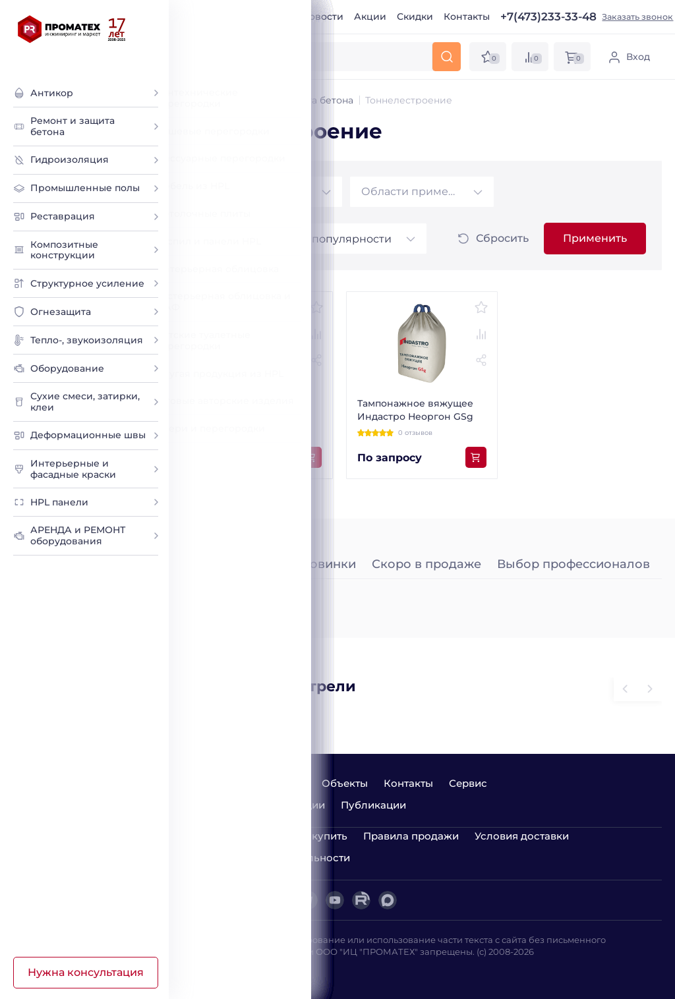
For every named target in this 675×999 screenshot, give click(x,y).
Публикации (373, 805)
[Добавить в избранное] (316, 307)
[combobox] (269, 192)
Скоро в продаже (426, 564)
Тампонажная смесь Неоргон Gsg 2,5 (242, 409)
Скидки (415, 16)
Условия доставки (522, 836)
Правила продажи (411, 836)
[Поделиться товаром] (316, 360)
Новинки (328, 564)
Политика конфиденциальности (266, 857)
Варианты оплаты (228, 836)
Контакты (467, 16)
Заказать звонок (637, 17)
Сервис (468, 783)
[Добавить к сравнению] (316, 334)
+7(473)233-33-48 (548, 16)
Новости (322, 16)
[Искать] (446, 56)
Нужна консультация (86, 972)
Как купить (318, 836)
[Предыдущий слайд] (650, 689)
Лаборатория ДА (220, 971)
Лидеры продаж (233, 564)
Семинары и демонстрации (253, 805)
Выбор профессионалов (573, 564)
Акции (370, 16)
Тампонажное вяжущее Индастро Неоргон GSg (415, 409)
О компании (261, 16)
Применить (595, 238)
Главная (201, 16)
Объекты (345, 783)
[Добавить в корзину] (311, 457)
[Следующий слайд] (625, 689)
